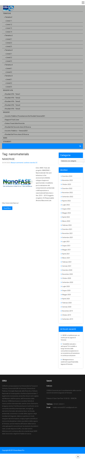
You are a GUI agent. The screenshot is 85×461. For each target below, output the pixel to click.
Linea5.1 (9, 79)
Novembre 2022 (67, 192)
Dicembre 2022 (67, 188)
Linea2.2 (9, 43)
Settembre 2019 (67, 319)
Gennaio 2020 (66, 307)
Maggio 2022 (66, 213)
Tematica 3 (9, 50)
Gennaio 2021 (66, 266)
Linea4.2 (9, 72)
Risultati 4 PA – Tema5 (12, 109)
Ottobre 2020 (66, 278)
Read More (7, 208)
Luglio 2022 (66, 205)
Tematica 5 (9, 76)
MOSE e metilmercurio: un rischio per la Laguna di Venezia (70, 337)
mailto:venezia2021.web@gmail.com (65, 407)
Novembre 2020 (67, 274)
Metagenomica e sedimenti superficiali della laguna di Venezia (69, 362)
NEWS (5, 138)
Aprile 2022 (66, 217)
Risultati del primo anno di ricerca (17, 134)
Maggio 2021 (66, 250)
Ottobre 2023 (66, 184)
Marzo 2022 (66, 221)
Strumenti (7, 141)
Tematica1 (8, 17)
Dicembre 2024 (67, 176)
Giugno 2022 (66, 209)
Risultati (6, 112)
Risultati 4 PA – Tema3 (12, 101)
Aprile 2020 (66, 299)
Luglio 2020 (66, 286)
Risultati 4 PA (8, 90)
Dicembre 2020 (67, 270)
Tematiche (7, 13)
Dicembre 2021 (67, 229)
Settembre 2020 (67, 282)
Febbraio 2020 (67, 303)
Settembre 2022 (67, 196)
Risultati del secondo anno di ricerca (18, 127)
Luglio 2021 (66, 241)
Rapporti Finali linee (12, 120)
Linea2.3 (9, 46)
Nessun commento (17, 162)
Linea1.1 (9, 21)
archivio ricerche (29, 162)
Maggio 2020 (66, 294)
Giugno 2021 (66, 245)
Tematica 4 (9, 65)
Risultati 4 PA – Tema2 (12, 98)
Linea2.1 (9, 39)
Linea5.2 (9, 83)
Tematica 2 (9, 35)
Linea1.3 (9, 28)
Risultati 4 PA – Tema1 (12, 94)
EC (36, 162)
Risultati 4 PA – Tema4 (12, 105)
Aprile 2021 (66, 254)
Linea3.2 (9, 57)
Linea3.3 (9, 61)
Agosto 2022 (66, 201)
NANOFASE (8, 159)
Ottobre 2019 (66, 315)
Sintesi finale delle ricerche (15, 123)
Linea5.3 (9, 87)
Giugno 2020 (66, 290)
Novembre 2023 (67, 180)
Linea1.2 (9, 24)
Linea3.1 (9, 54)
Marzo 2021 (66, 258)
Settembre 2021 (67, 237)
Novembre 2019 (67, 311)
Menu (83, 3)
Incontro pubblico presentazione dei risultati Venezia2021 (25, 116)
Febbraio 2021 (67, 262)
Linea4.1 (9, 68)
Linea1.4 (9, 32)
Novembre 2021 (67, 233)
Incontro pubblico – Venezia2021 (16, 131)
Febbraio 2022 (67, 225)
